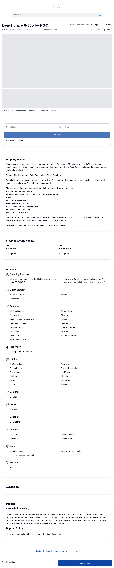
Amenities (32, 110)
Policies (54, 110)
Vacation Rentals (82, 25)
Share (107, 30)
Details (6, 110)
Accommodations (19, 110)
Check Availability (85, 563)
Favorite (95, 30)
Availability (43, 110)
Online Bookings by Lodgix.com (50, 551)
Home (71, 25)
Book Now (57, 135)
